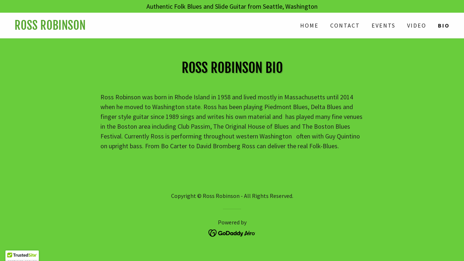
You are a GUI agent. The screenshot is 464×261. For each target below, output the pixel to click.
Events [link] (383, 25)
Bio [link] (444, 25)
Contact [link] (345, 25)
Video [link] (416, 25)
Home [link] (309, 25)
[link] (123, 27)
